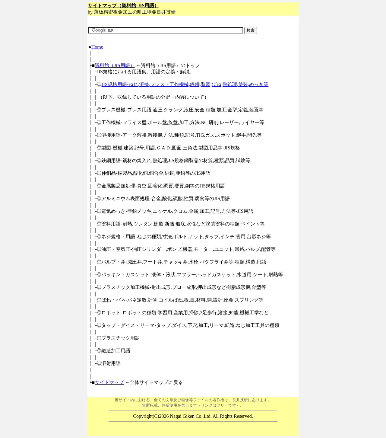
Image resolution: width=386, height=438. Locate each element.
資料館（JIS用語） (114, 65)
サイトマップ (109, 382)
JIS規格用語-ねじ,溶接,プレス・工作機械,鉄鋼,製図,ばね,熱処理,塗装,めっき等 (184, 84)
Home (97, 47)
